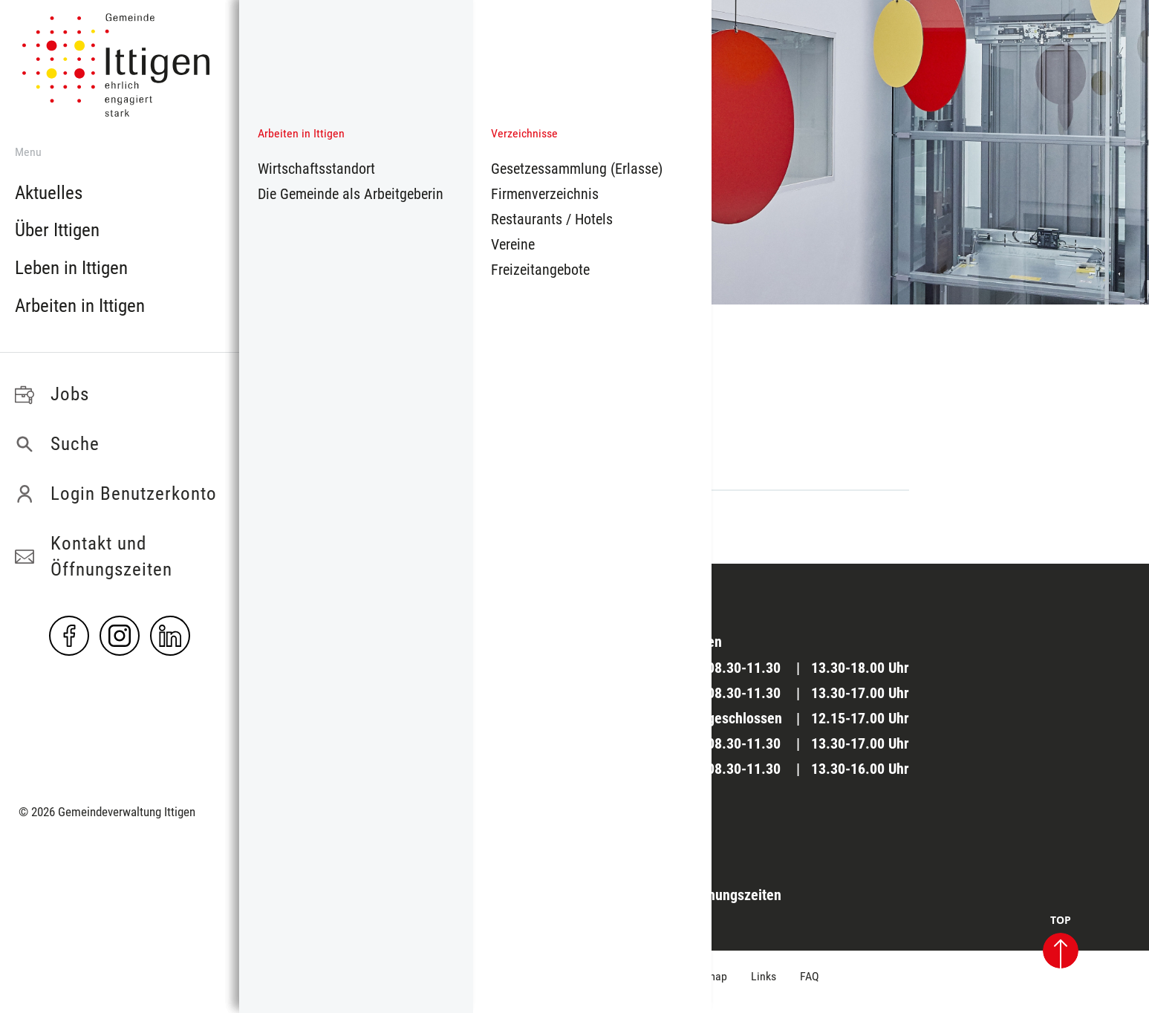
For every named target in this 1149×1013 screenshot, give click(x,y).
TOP (1060, 941)
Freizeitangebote (540, 270)
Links (763, 976)
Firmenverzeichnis (545, 194)
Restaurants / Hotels (552, 219)
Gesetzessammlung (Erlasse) (577, 168)
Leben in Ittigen (71, 268)
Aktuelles (48, 192)
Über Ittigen (57, 230)
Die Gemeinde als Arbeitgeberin (350, 194)
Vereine (513, 244)
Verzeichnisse (524, 133)
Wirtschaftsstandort (316, 168)
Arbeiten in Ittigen (80, 305)
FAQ (809, 976)
